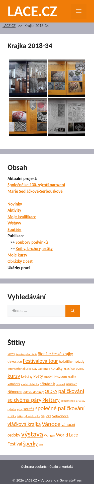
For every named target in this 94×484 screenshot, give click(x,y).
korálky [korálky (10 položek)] (57, 368)
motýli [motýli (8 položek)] (48, 376)
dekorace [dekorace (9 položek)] (15, 361)
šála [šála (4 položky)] (41, 444)
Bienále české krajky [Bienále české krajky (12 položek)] (55, 353)
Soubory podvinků (32, 242)
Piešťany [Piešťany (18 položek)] (51, 400)
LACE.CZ (32, 11)
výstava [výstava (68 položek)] (32, 434)
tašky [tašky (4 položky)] (20, 416)
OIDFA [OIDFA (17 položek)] (51, 391)
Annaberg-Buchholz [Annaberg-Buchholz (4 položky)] (26, 354)
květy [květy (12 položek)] (38, 376)
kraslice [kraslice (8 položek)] (69, 368)
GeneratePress (70, 480)
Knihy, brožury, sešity (34, 248)
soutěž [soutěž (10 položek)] (29, 408)
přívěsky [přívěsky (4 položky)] (80, 400)
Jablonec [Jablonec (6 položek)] (44, 369)
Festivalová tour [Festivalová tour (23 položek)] (40, 361)
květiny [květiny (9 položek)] (26, 376)
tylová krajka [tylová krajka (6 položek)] (32, 416)
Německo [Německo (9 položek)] (15, 391)
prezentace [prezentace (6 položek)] (68, 401)
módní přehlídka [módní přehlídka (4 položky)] (30, 384)
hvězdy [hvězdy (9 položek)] (78, 361)
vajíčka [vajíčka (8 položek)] (46, 416)
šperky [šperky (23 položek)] (30, 443)
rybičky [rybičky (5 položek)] (12, 409)
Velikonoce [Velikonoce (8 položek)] (60, 416)
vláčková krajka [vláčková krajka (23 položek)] (24, 424)
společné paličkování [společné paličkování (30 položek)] (59, 408)
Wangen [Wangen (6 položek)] (49, 436)
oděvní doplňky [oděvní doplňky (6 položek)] (33, 392)
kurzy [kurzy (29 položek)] (14, 375)
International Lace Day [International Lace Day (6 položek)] (22, 369)
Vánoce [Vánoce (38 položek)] (51, 424)
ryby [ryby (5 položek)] (19, 409)
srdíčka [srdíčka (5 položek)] (12, 416)
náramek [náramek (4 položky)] (60, 384)
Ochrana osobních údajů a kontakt (47, 466)
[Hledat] (72, 311)
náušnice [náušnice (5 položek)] (71, 384)
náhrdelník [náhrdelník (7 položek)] (47, 384)
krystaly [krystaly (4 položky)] (80, 368)
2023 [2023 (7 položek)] (11, 354)
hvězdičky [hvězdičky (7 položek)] (65, 362)
